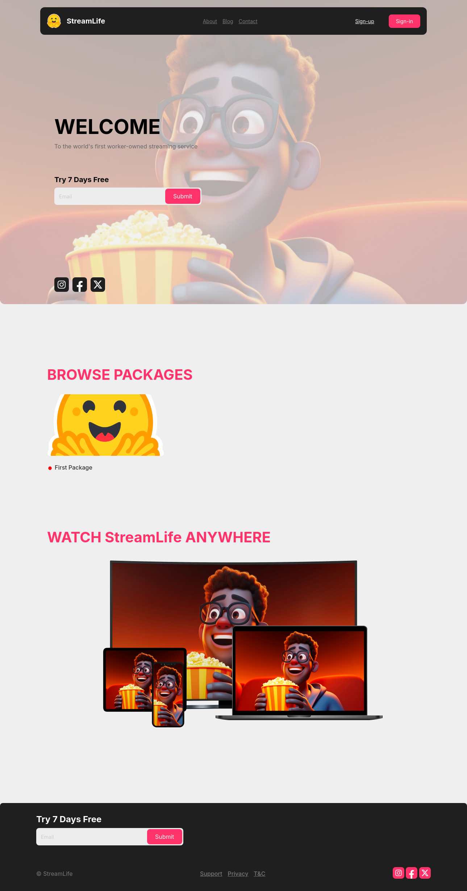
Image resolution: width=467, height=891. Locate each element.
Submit (182, 196)
